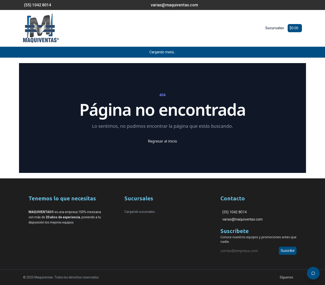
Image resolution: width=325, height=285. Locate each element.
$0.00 (293, 28)
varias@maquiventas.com (242, 219)
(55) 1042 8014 (234, 212)
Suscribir (288, 250)
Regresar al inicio (162, 141)
